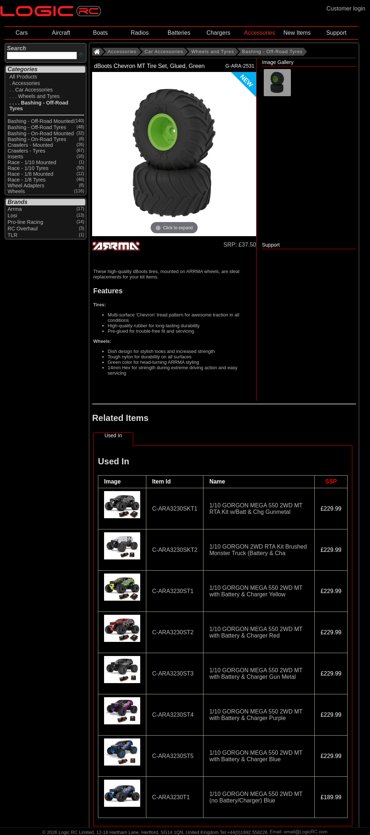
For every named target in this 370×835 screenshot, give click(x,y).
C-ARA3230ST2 (173, 632)
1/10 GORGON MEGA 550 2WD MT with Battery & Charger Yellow (255, 591)
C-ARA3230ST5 (173, 756)
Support (336, 33)
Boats (100, 33)
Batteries (179, 33)
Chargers (218, 33)
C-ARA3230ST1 (173, 591)
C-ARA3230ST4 (173, 715)
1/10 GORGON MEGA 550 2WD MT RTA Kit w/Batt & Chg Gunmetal (255, 508)
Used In (113, 435)
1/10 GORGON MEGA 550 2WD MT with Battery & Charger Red (255, 632)
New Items (297, 33)
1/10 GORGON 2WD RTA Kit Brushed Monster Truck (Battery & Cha (258, 550)
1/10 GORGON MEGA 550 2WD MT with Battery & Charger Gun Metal (255, 673)
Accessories (259, 33)
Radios (140, 33)
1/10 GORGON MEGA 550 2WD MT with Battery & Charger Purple (255, 714)
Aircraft (61, 33)
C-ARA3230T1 (171, 797)
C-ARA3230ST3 (173, 673)
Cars (22, 33)
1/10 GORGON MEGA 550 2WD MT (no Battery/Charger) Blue (255, 797)
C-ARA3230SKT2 (174, 550)
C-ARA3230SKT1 (174, 509)
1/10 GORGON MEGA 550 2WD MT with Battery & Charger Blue (255, 756)
